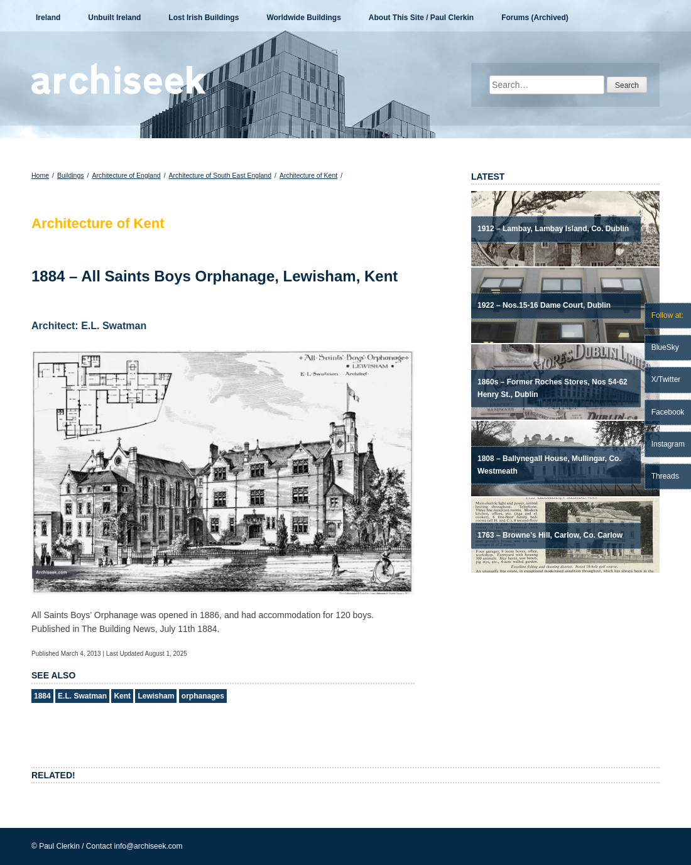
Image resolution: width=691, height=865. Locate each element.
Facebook (668, 412)
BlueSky (665, 347)
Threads (665, 476)
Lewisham (156, 696)
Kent (122, 696)
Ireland (48, 17)
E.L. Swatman (82, 696)
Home (40, 175)
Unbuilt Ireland (114, 17)
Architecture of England (126, 175)
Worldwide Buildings (303, 17)
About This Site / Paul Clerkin (421, 17)
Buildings (70, 175)
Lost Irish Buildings (203, 17)
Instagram (668, 444)
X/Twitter (666, 379)
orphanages (203, 696)
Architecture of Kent (308, 175)
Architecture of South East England (220, 175)
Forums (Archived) (535, 17)
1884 (42, 696)
